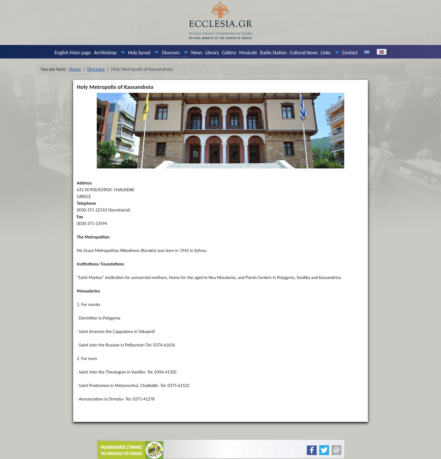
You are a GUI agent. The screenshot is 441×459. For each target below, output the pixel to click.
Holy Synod (139, 53)
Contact (349, 53)
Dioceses (171, 53)
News (196, 53)
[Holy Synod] (155, 52)
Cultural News (304, 53)
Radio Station (273, 53)
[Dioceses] (184, 52)
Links (325, 53)
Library (212, 53)
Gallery (229, 53)
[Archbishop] (121, 52)
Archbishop (105, 53)
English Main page (73, 53)
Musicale (248, 53)
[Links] (335, 52)
